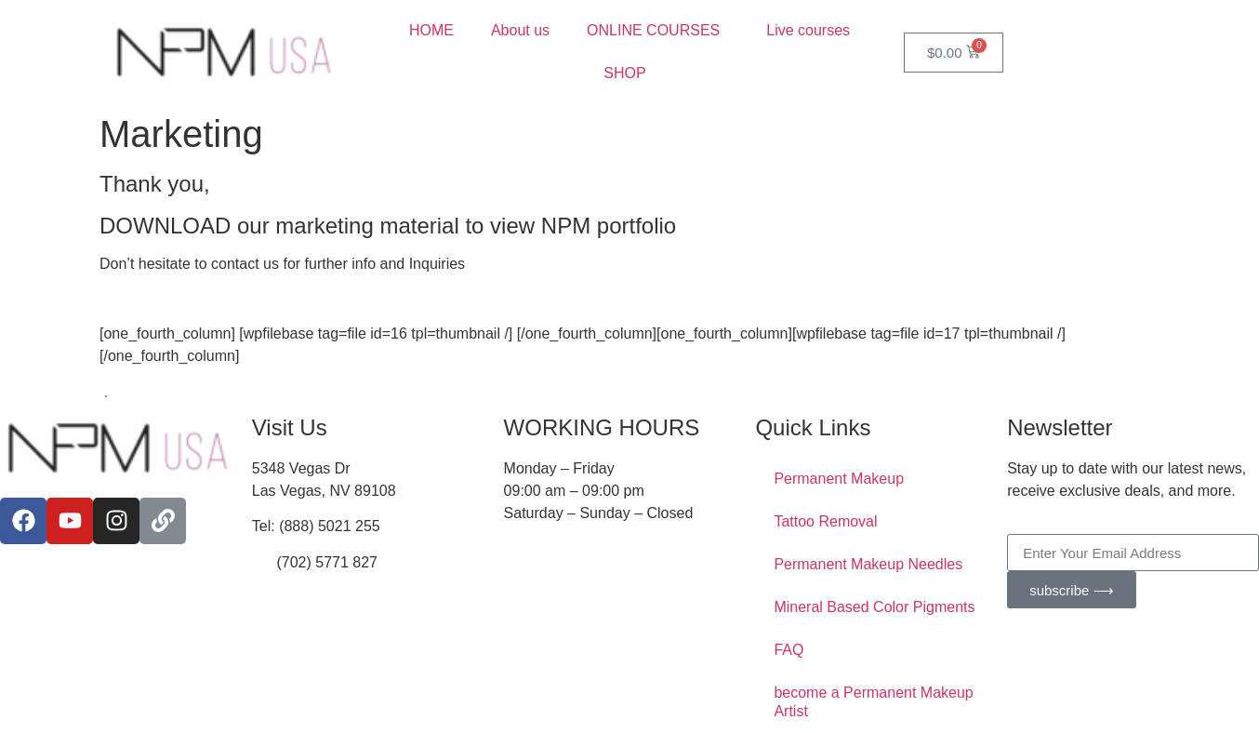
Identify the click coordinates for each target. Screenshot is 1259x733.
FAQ (788, 650)
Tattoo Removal (825, 521)
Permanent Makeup (839, 478)
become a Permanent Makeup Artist (873, 702)
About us (520, 30)
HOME (431, 30)
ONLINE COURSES (658, 30)
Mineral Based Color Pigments (874, 607)
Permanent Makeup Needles (868, 564)
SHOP (629, 73)
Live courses (808, 30)
